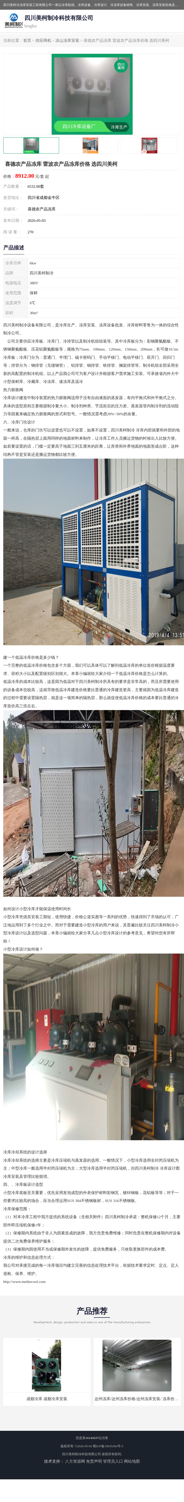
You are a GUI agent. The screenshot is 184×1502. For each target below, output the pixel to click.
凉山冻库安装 (67, 40)
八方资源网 (75, 1461)
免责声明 (94, 1461)
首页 (27, 40)
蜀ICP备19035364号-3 (108, 1446)
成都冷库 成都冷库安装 (46, 1399)
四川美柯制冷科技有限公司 (81, 1454)
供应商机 (43, 40)
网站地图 (132, 1461)
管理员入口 (113, 1461)
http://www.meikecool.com (24, 1281)
